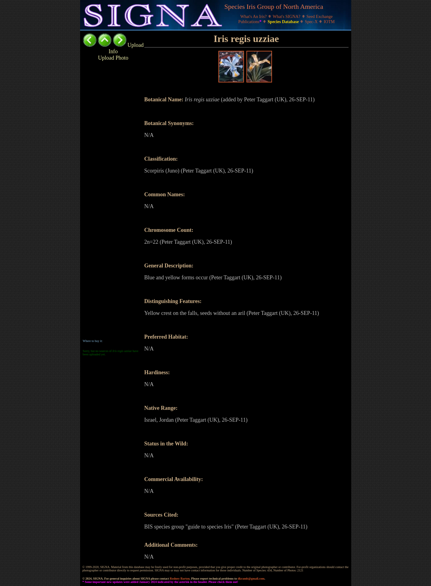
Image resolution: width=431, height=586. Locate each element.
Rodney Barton (179, 578)
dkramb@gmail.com (251, 578)
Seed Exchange (319, 16)
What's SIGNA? (287, 16)
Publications (250, 21)
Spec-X (312, 21)
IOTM (329, 21)
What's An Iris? (254, 16)
